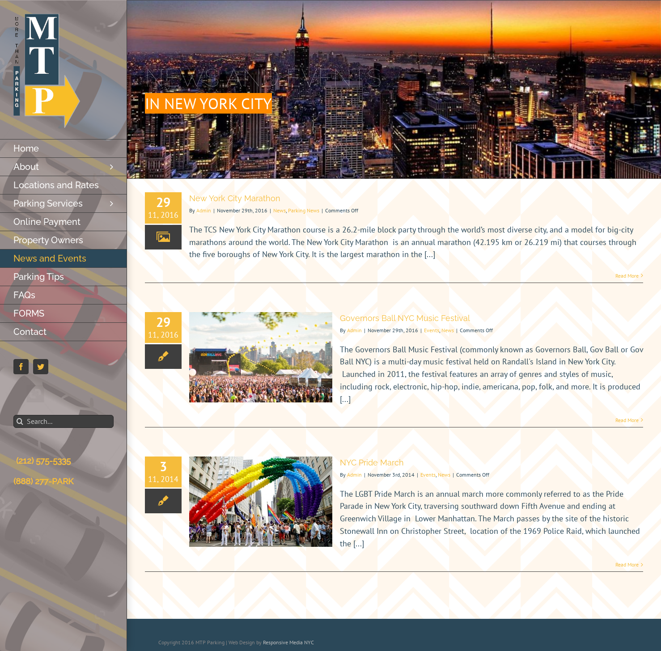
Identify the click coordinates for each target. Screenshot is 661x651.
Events (431, 330)
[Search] (19, 421)
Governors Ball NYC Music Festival (405, 318)
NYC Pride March (372, 462)
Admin (203, 210)
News (279, 210)
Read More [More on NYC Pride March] (627, 564)
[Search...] (63, 421)
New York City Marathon (234, 198)
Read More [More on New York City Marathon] (627, 275)
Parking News (303, 210)
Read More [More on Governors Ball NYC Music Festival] (627, 420)
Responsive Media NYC (288, 642)
